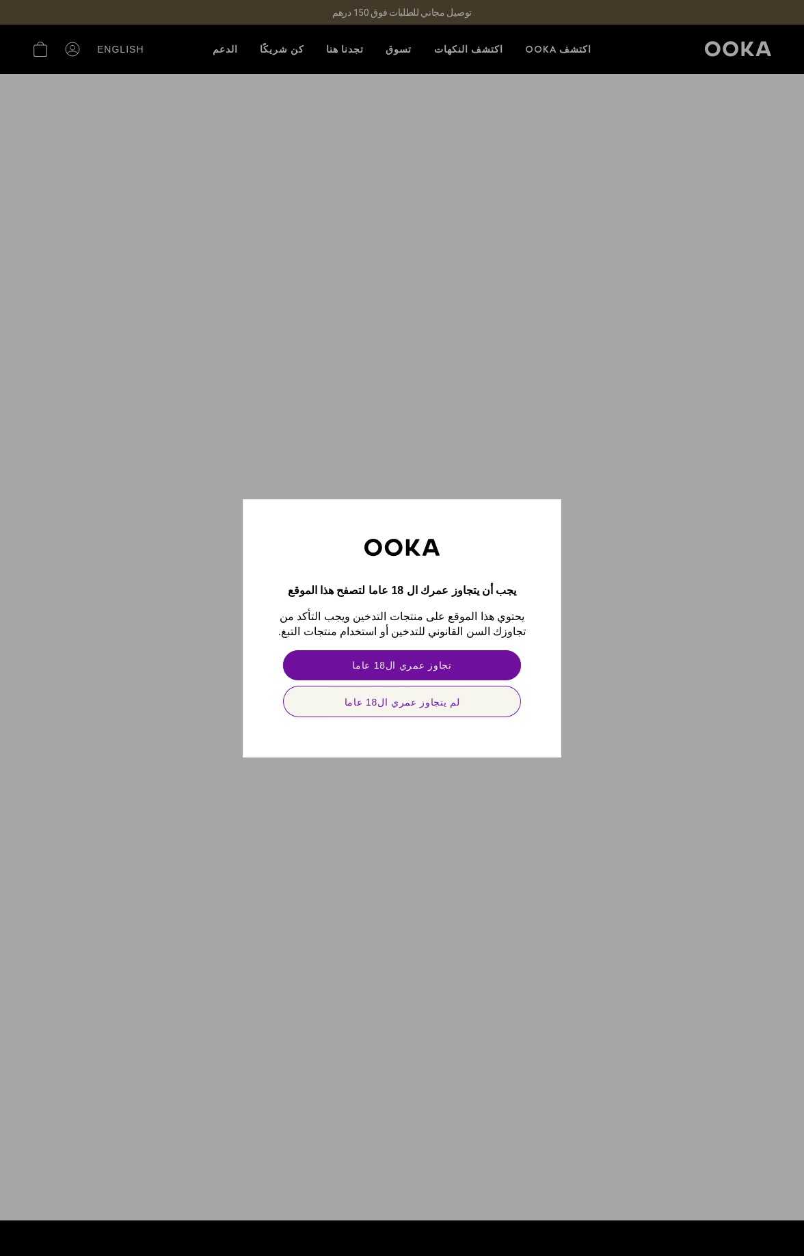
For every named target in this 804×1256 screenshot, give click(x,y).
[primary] (402, 665)
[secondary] (402, 701)
